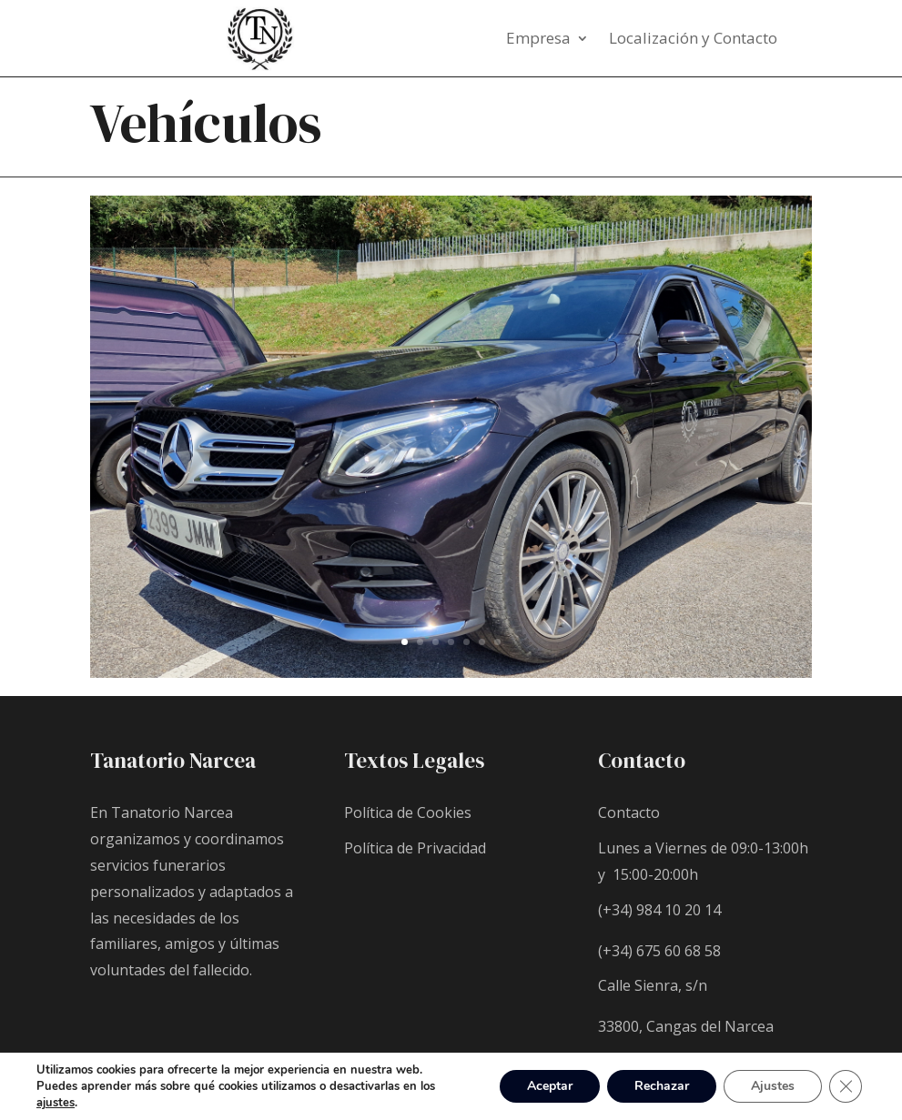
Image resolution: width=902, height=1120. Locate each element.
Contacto (629, 812)
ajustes (55, 1103)
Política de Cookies (407, 812)
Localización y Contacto (693, 40)
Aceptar (550, 1086)
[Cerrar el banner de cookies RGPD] (845, 1086)
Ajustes (773, 1086)
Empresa (538, 40)
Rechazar (661, 1086)
